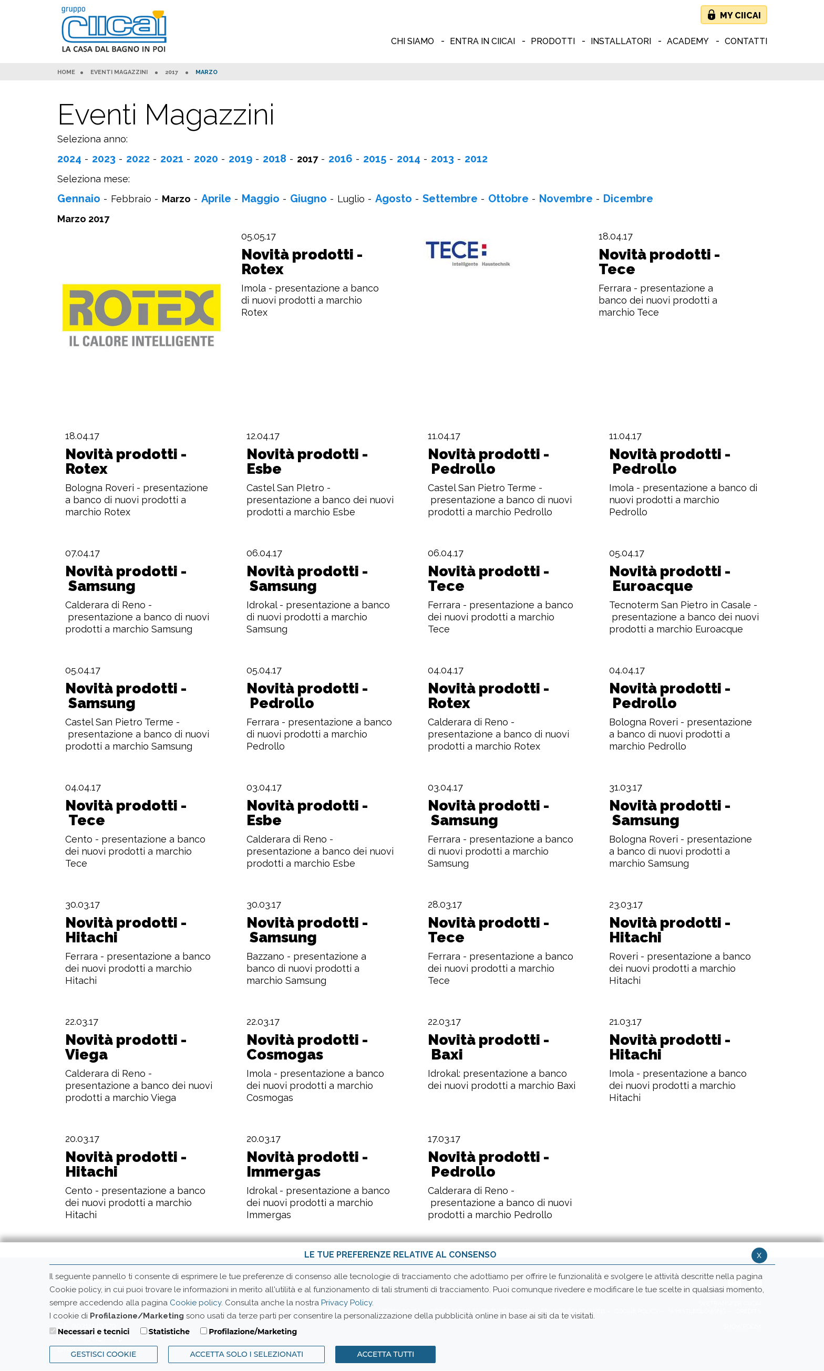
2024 (69, 158)
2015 (374, 158)
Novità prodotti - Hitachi (126, 930)
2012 (476, 158)
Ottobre (508, 198)
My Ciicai (740, 15)
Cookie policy (195, 1302)
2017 (171, 72)
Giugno (308, 198)
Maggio (261, 198)
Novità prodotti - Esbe (307, 461)
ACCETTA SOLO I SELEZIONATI (246, 1354)
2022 (138, 158)
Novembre (566, 198)
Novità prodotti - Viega (126, 1047)
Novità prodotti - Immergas (307, 1164)
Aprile (216, 198)
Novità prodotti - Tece (659, 262)
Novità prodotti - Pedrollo (488, 461)
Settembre (450, 198)
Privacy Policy (346, 1302)
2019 (240, 158)
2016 (340, 158)
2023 (104, 158)
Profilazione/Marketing (253, 1331)
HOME (66, 72)
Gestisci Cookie (104, 1354)
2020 (206, 158)
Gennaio (78, 198)
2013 (442, 158)
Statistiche (169, 1331)
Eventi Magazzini (119, 72)
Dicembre (628, 198)
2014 (408, 158)
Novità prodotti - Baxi (488, 1047)
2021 (171, 158)
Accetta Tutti (385, 1354)
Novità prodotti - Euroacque (669, 579)
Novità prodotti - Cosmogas (307, 1047)
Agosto (393, 198)
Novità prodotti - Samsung (126, 579)
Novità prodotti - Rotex (302, 262)
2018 (274, 158)
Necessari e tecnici (94, 1331)
